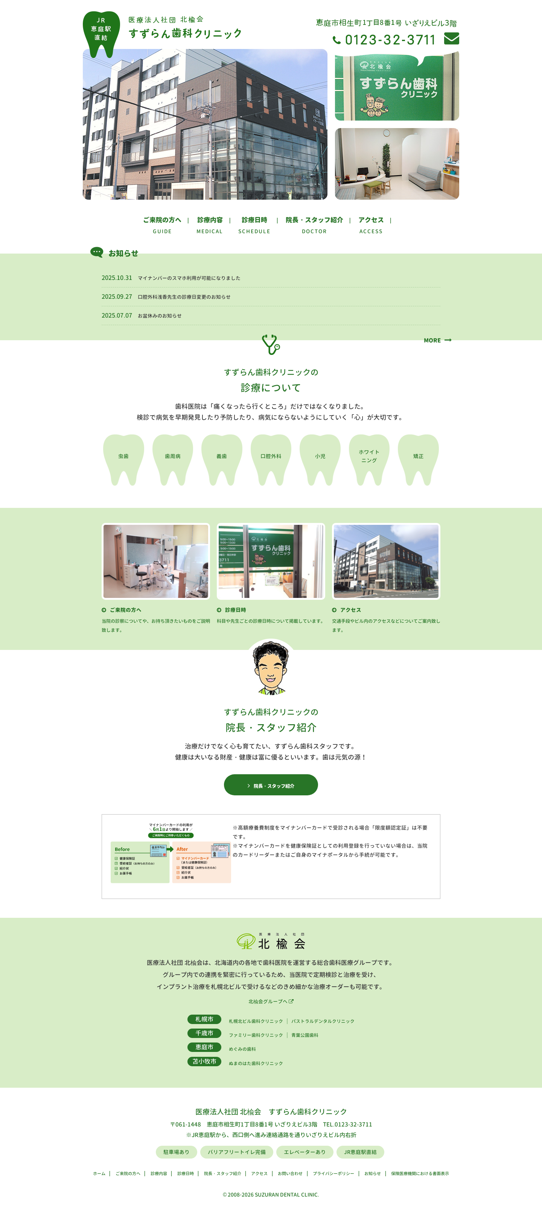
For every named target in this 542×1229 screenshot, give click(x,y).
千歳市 (185, 1043)
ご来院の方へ (162, 220)
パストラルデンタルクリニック (332, 1031)
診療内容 (210, 220)
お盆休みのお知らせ (165, 315)
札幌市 (185, 1029)
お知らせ (396, 1183)
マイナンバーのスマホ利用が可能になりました (201, 278)
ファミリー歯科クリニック (245, 1045)
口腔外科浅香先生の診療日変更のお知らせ (195, 296)
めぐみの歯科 (227, 1059)
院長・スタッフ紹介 (314, 220)
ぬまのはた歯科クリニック (245, 1073)
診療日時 (254, 220)
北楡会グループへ (271, 1011)
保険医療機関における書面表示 (457, 1183)
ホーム (53, 1183)
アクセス (371, 220)
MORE (430, 340)
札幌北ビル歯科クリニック (245, 1031)
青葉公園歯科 (308, 1045)
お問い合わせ (292, 1183)
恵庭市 (185, 1057)
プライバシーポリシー (347, 1183)
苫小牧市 (185, 1071)
